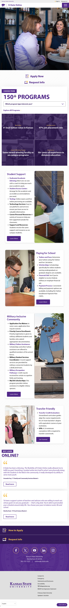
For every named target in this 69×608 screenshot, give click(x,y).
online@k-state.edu (42, 561)
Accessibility (41, 584)
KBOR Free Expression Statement (47, 589)
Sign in (58, 1)
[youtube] (35, 550)
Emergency (41, 578)
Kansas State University (8, 1)
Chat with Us (62, 604)
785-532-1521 (25, 561)
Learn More (14, 238)
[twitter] (25, 550)
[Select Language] (8, 603)
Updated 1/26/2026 (43, 595)
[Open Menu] (65, 5)
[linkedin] (44, 550)
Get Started (43, 439)
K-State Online (15, 5)
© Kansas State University (45, 593)
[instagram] (53, 550)
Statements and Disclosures (45, 581)
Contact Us (41, 576)
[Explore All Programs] (12, 110)
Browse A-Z (64, 1)
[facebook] (16, 550)
